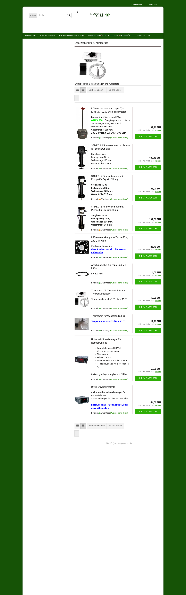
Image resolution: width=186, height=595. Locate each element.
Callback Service (35, 182)
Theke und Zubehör (38, 97)
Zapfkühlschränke (40, 78)
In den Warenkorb (145, 142)
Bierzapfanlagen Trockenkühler (46, 69)
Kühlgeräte (34, 92)
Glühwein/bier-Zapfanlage (37, 116)
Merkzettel (152, 4)
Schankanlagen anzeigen (41, 51)
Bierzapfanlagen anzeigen (43, 60)
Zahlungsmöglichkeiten (36, 486)
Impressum (30, 514)
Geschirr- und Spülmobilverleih (42, 158)
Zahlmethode (56, 546)
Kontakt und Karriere (107, 533)
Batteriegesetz (32, 475)
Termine (31, 188)
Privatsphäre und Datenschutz (39, 480)
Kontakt (28, 520)
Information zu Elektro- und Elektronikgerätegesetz (49, 503)
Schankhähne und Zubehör (42, 101)
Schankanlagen (33, 46)
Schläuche (31, 138)
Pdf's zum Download (37, 176)
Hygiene (30, 143)
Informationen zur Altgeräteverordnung (43, 497)
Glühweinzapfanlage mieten (40, 164)
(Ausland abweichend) (117, 143)
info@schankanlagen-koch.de (113, 579)
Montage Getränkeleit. (35, 121)
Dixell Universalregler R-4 (101, 392)
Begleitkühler (37, 65)
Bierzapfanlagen (37, 55)
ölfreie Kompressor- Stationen (43, 110)
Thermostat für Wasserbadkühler (106, 321)
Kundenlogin (137, 4)
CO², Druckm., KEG (34, 132)
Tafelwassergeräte (38, 106)
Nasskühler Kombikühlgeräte (45, 74)
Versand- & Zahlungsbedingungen (41, 469)
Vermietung (31, 41)
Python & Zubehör (34, 127)
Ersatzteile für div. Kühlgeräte (45, 83)
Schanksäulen (36, 87)
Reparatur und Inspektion (39, 170)
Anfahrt (30, 194)
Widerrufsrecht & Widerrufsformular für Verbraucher (50, 492)
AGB (27, 509)
